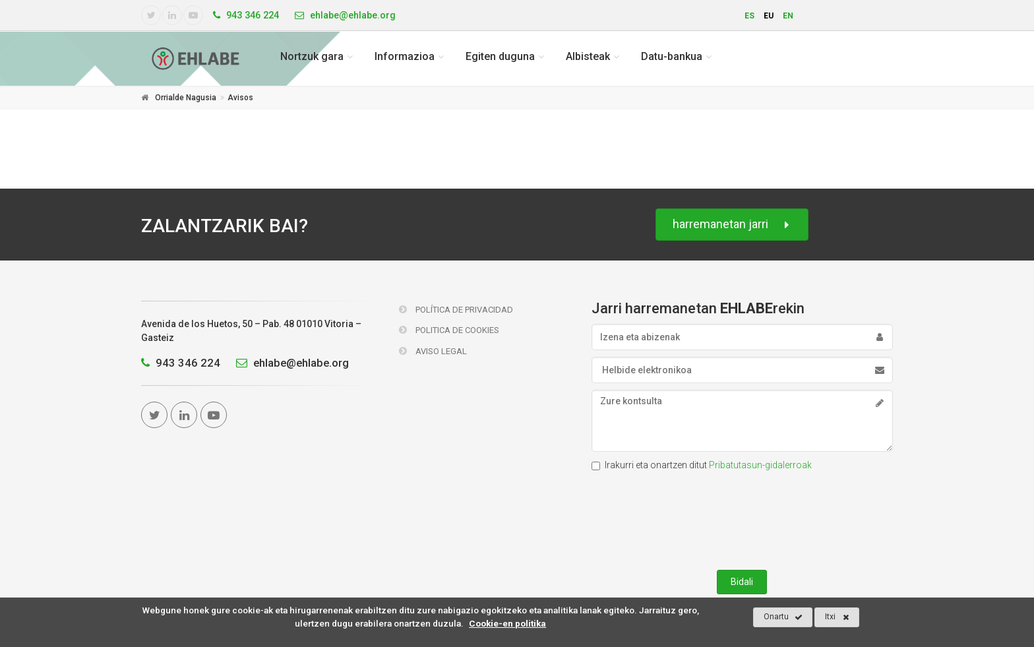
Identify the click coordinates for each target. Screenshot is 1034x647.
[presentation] (742, 517)
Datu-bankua (671, 56)
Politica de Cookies (449, 330)
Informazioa (405, 56)
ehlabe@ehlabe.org (289, 362)
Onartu (783, 617)
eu (769, 15)
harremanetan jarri (732, 224)
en (788, 15)
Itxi (837, 617)
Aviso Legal (433, 351)
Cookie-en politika (507, 623)
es (749, 15)
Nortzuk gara (312, 56)
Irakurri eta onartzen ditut (702, 465)
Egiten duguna (500, 56)
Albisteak (588, 56)
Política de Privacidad (456, 310)
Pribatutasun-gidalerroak (760, 465)
